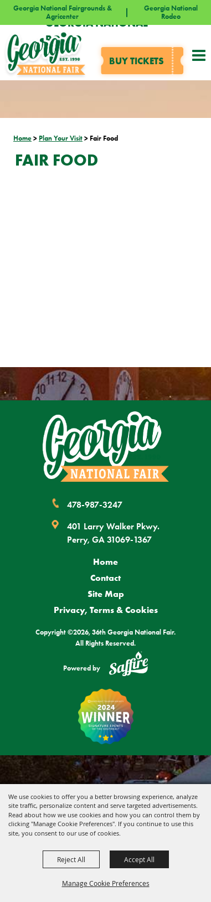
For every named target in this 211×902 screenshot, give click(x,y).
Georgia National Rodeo (171, 12)
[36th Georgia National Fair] (45, 52)
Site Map (106, 593)
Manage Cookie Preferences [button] (106, 883)
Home (22, 138)
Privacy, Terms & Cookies (106, 609)
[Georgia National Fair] (106, 446)
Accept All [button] (139, 859)
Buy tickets (136, 60)
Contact (105, 577)
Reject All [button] (71, 859)
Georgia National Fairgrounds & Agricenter (62, 12)
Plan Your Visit (61, 138)
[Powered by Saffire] (128, 665)
